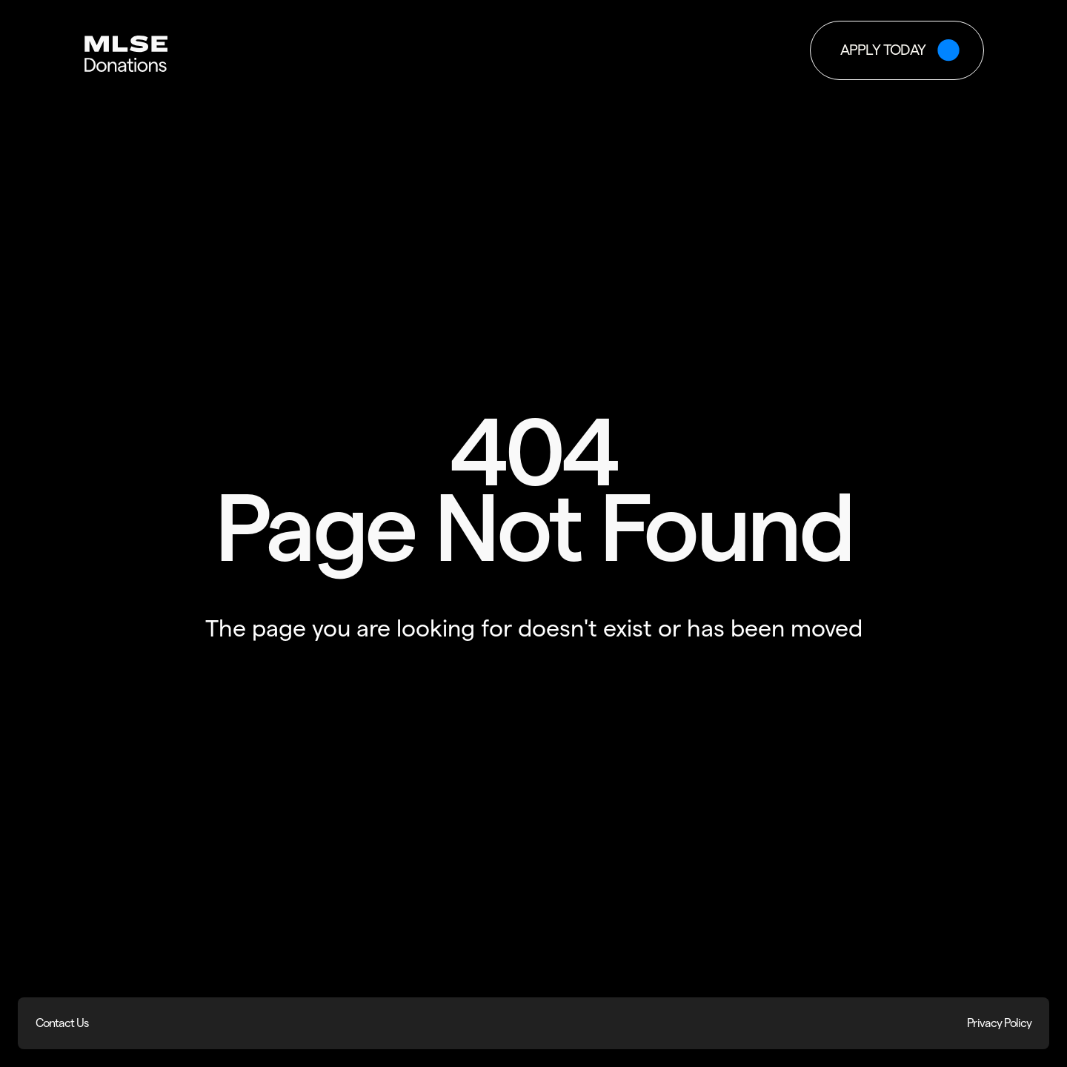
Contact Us (62, 1023)
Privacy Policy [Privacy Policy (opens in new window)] (999, 1023)
